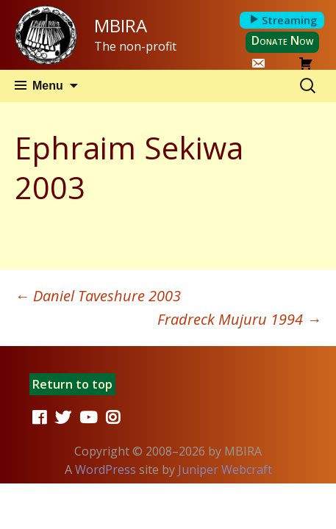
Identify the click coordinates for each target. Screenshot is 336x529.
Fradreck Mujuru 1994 (239, 319)
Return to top (72, 384)
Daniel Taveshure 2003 (98, 296)
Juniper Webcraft (225, 469)
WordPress (105, 469)
